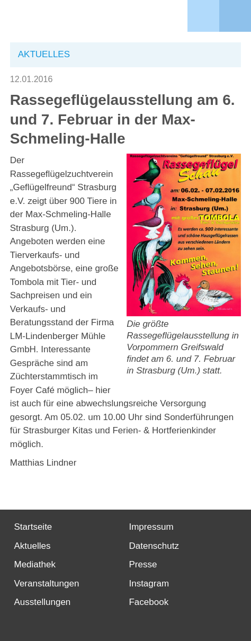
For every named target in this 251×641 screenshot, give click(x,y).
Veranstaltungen (46, 583)
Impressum (151, 527)
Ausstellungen (42, 602)
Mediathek (35, 564)
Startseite (33, 527)
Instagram (149, 583)
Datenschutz (154, 546)
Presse (143, 564)
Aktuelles (32, 546)
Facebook (148, 602)
